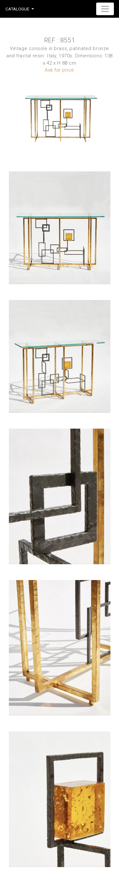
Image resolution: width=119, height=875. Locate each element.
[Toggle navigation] (105, 9)
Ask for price (59, 70)
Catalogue (17, 8)
